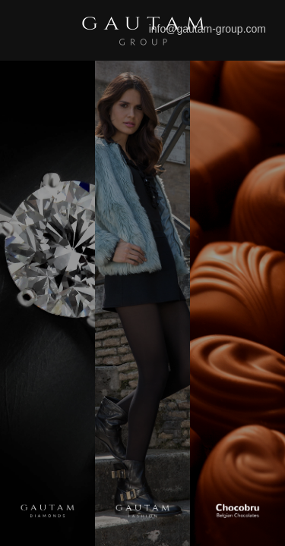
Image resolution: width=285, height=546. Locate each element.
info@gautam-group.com (207, 29)
